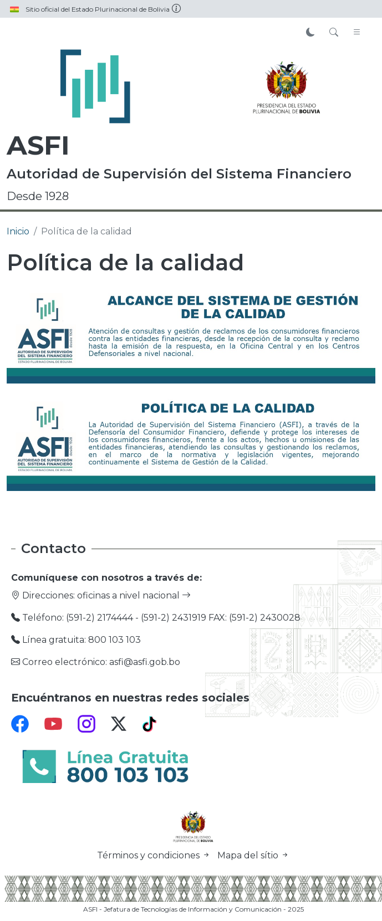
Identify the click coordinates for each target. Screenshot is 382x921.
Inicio (18, 231)
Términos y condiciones (155, 855)
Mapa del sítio (253, 855)
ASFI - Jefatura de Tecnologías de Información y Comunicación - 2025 (193, 909)
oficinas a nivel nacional (134, 595)
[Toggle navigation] (357, 32)
